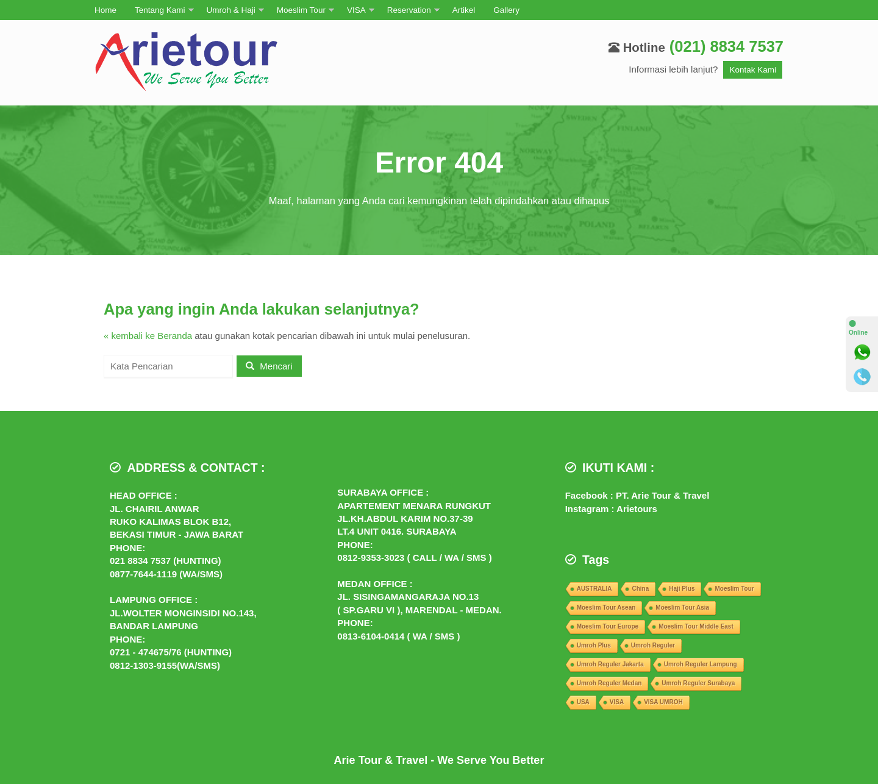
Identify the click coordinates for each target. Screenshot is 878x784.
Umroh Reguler (653, 645)
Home (105, 10)
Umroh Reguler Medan (609, 683)
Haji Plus (681, 588)
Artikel (464, 10)
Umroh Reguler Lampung (700, 664)
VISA (356, 10)
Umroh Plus (594, 645)
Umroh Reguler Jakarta (610, 664)
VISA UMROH (663, 702)
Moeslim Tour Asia (682, 607)
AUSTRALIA (594, 588)
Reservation (409, 10)
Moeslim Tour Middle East (696, 626)
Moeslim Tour (301, 10)
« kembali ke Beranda (148, 335)
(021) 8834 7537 (726, 46)
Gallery (506, 10)
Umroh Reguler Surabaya (698, 683)
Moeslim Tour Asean (606, 607)
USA (583, 702)
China (640, 588)
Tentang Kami (160, 10)
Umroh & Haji (231, 10)
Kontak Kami (752, 69)
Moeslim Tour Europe (608, 626)
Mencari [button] (269, 366)
